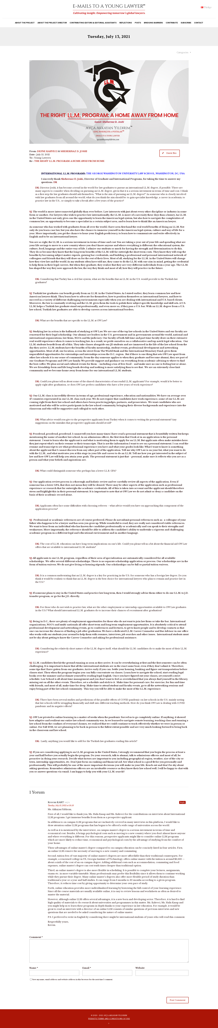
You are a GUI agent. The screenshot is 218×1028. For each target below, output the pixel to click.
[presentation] (51, 989)
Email (86, 968)
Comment (36, 937)
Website (140, 968)
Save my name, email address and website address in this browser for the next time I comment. (72, 980)
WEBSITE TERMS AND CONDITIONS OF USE (109, 1019)
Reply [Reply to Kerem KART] (182, 802)
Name (33, 968)
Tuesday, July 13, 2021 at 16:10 (61, 805)
